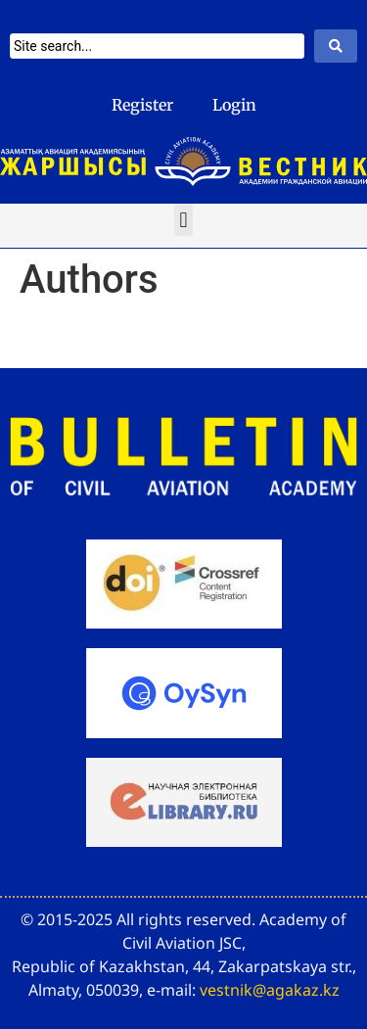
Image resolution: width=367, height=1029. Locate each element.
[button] (183, 220)
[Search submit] (335, 46)
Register (142, 105)
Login (234, 105)
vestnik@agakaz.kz (270, 990)
